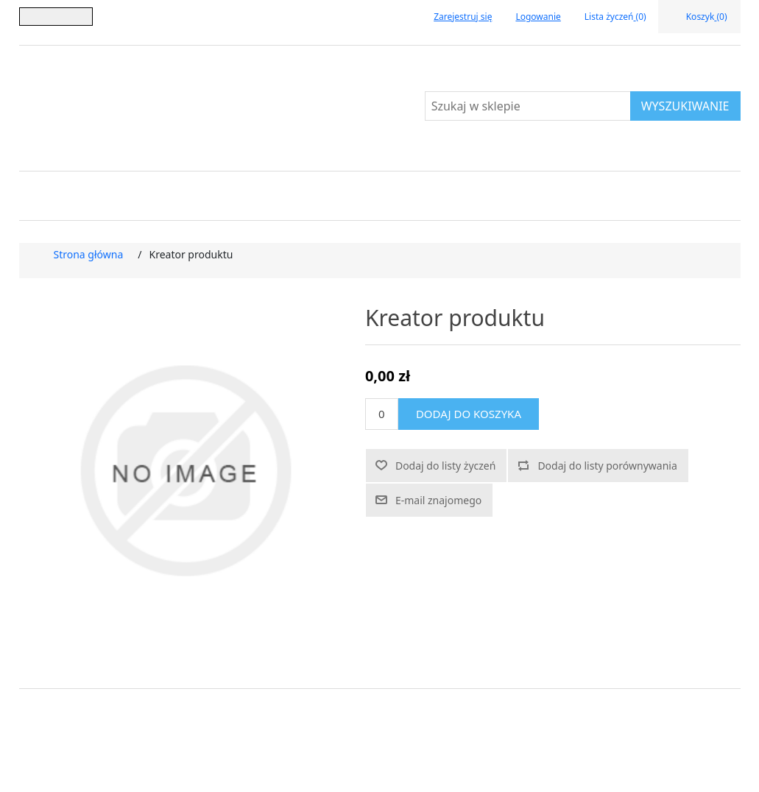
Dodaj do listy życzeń (445, 466)
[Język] (56, 16)
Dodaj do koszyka (468, 413)
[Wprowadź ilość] (381, 414)
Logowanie (537, 16)
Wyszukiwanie (685, 106)
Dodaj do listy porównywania (607, 466)
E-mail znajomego (438, 500)
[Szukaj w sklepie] (528, 106)
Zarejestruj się (463, 16)
